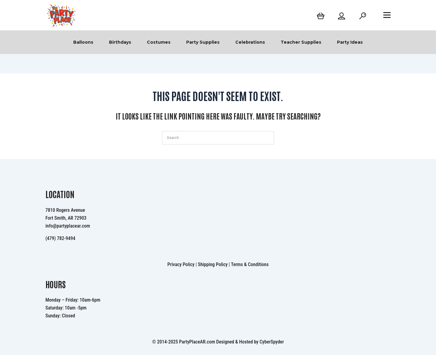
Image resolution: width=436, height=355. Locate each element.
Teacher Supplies (301, 42)
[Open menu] (387, 15)
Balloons (83, 42)
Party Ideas (350, 42)
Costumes (158, 42)
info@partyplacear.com (67, 226)
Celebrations (250, 42)
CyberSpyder (271, 342)
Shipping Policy (212, 264)
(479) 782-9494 (60, 238)
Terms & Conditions (250, 264)
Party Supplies (203, 42)
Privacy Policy (180, 264)
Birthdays (120, 42)
